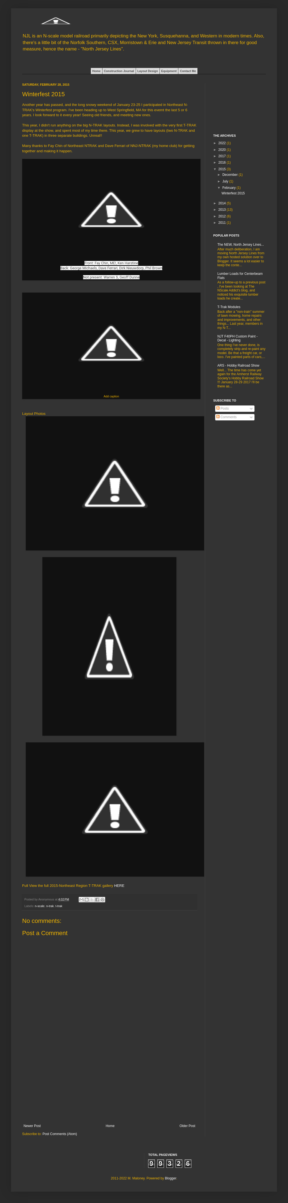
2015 (222, 169)
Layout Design (147, 71)
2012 (222, 216)
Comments (226, 417)
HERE (119, 886)
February (229, 188)
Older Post (187, 1126)
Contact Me (188, 71)
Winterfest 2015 (233, 193)
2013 (222, 210)
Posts (222, 408)
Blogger (170, 1178)
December (230, 175)
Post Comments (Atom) (59, 1134)
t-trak (58, 906)
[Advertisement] (109, 1089)
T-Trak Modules (228, 307)
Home (96, 71)
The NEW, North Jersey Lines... (240, 245)
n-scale (40, 906)
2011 (222, 223)
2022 (222, 143)
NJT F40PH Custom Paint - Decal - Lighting (237, 338)
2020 (222, 150)
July (225, 181)
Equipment (169, 71)
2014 (222, 203)
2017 (222, 156)
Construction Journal (119, 71)
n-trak (50, 906)
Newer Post (32, 1126)
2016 (222, 162)
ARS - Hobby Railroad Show (238, 365)
